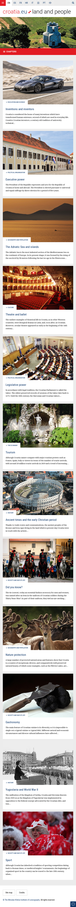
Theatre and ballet (16, 314)
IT (32, 2)
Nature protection (16, 655)
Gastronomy (13, 722)
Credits (22, 892)
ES (15, 2)
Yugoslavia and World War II (22, 789)
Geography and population (18, 240)
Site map (8, 892)
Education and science (16, 102)
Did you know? (14, 587)
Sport (9, 860)
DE (3, 2)
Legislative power (16, 385)
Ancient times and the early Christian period (31, 520)
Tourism (10, 452)
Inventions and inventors (20, 109)
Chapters (11, 51)
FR (20, 2)
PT (44, 2)
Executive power (15, 179)
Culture (11, 307)
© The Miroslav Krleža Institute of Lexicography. (21, 899)
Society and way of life (16, 580)
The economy (13, 445)
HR (26, 2)
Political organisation (16, 172)
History (10, 513)
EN (9, 2)
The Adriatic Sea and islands (22, 247)
